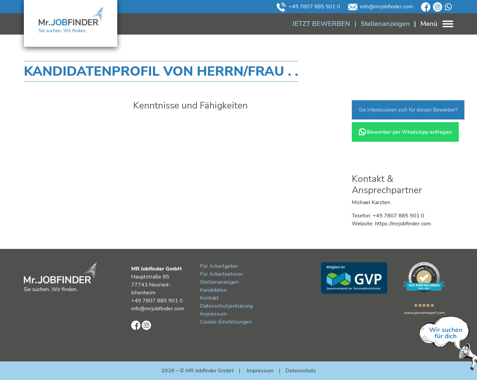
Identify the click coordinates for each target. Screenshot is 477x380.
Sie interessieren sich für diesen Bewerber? (408, 110)
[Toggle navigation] (431, 23)
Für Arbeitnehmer (221, 274)
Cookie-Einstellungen (226, 322)
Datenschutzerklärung (226, 306)
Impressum (213, 314)
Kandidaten (213, 290)
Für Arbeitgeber (219, 266)
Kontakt (209, 298)
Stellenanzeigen (219, 282)
